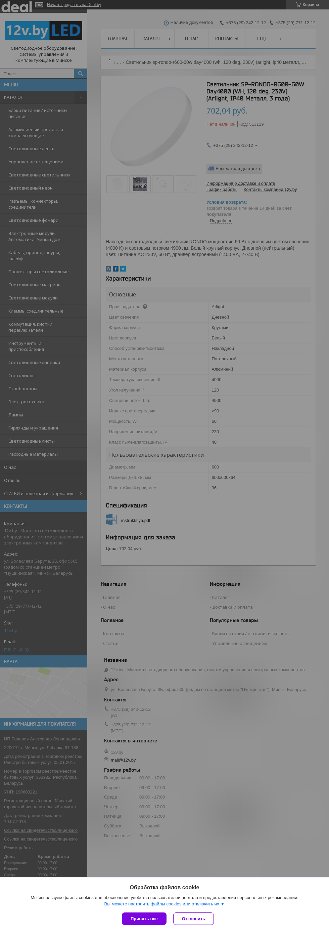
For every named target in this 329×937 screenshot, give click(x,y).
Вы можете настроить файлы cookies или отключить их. (162, 903)
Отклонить (193, 918)
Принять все (144, 918)
